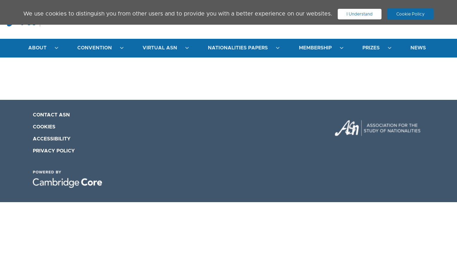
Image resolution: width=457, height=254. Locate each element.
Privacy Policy (54, 151)
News (418, 48)
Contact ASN (51, 115)
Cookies (44, 127)
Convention (94, 48)
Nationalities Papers (238, 48)
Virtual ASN (160, 48)
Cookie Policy (413, 12)
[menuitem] (41, 48)
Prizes (371, 48)
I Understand (360, 12)
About (37, 48)
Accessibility (52, 139)
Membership (315, 48)
